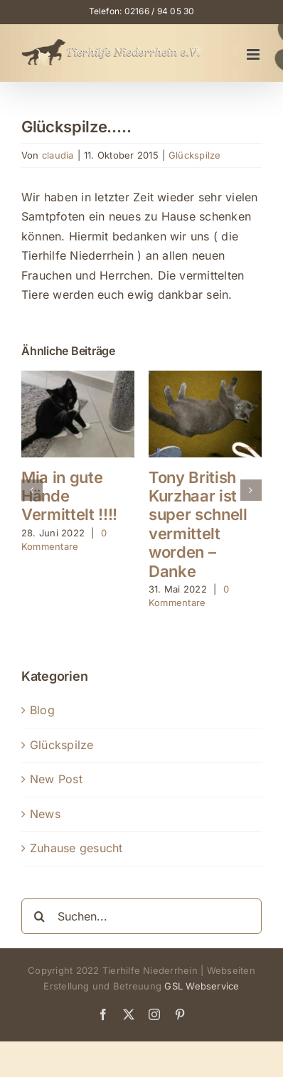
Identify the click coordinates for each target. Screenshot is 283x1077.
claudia (58, 155)
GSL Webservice (201, 986)
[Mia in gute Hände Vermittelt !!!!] (77, 378)
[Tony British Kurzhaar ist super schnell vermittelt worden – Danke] (205, 378)
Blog (42, 710)
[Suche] (39, 916)
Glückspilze (195, 155)
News (45, 814)
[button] (32, 490)
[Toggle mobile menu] (254, 54)
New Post (56, 779)
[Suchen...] (141, 916)
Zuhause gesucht (76, 848)
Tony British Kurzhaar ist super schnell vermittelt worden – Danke (198, 524)
